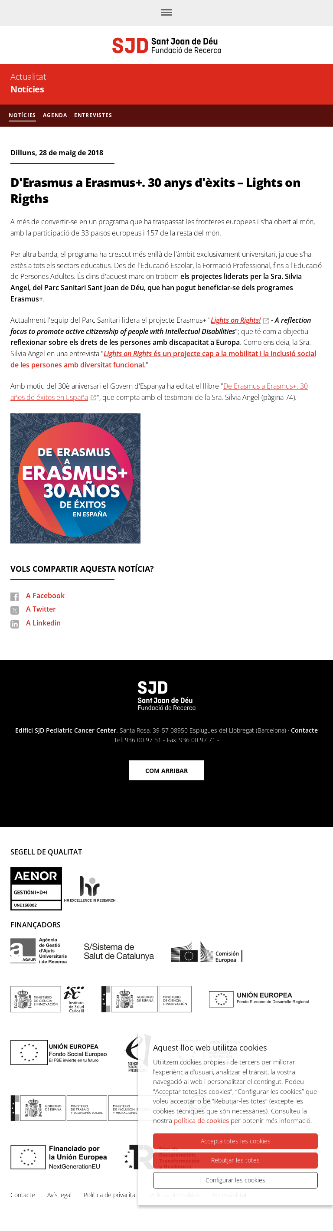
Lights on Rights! (236, 320)
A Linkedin (43, 623)
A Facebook (45, 595)
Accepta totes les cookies (236, 1141)
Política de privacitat (110, 1195)
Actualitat (28, 76)
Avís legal (59, 1195)
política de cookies (201, 1120)
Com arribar (166, 770)
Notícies (27, 89)
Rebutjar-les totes (235, 1160)
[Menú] (166, 13)
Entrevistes (93, 115)
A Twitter (41, 609)
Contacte (304, 730)
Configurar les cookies (235, 1180)
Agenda (55, 115)
